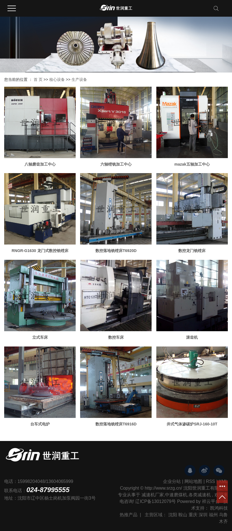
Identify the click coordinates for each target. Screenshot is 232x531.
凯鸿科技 (219, 508)
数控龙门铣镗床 (192, 250)
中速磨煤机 (176, 494)
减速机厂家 (153, 494)
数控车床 (116, 337)
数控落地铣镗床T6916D (116, 424)
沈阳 (172, 514)
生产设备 (79, 79)
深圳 (203, 514)
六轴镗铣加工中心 (116, 164)
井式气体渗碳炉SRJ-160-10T (192, 424)
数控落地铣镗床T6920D (116, 250)
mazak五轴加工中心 (192, 164)
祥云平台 (211, 501)
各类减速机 (200, 494)
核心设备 (57, 79)
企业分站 (172, 481)
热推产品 (128, 514)
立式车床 (40, 337)
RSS (210, 481)
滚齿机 (192, 337)
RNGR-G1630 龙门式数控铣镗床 (40, 250)
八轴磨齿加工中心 (40, 164)
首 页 (38, 79)
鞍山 (182, 514)
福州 (213, 514)
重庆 (193, 514)
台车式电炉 (40, 424)
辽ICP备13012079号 (155, 501)
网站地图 (193, 481)
